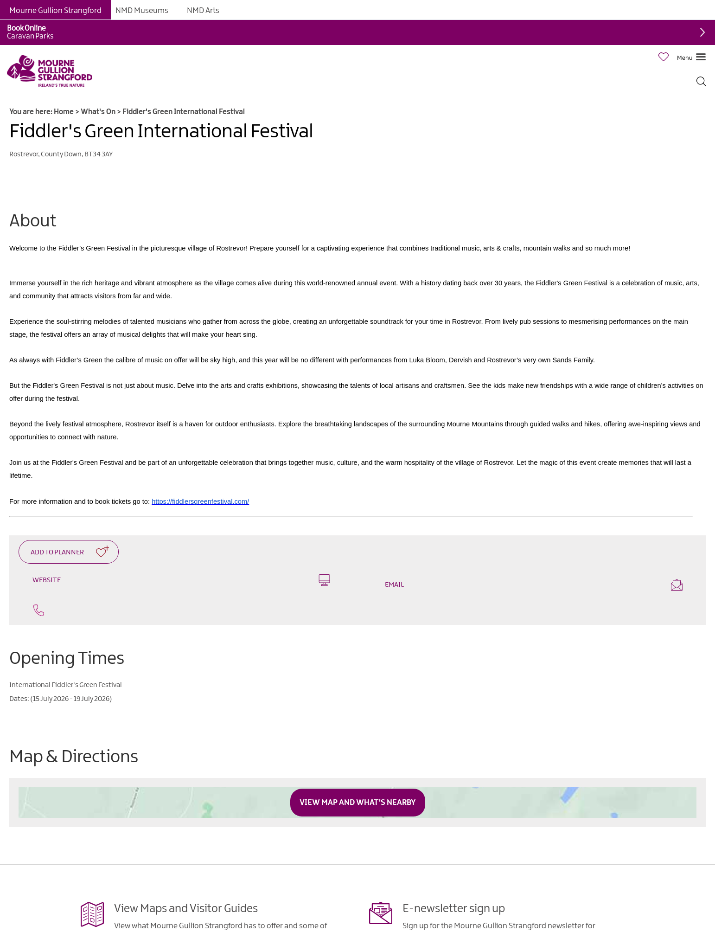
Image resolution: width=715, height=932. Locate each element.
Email (534, 585)
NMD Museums (141, 10)
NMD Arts (203, 10)
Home (64, 112)
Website (181, 580)
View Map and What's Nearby (358, 802)
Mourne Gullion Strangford (55, 10)
